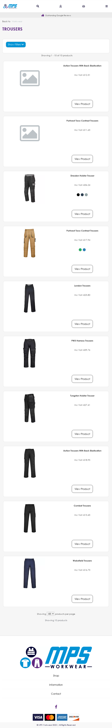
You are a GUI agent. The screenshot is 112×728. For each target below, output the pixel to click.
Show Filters (16, 44)
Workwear (17, 21)
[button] (56, 676)
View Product (82, 104)
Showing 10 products (56, 620)
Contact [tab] (56, 693)
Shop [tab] (56, 675)
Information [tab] (56, 684)
